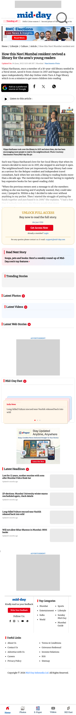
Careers (11, 656)
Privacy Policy (14, 661)
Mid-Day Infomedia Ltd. (37, 672)
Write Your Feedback (19, 610)
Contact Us (13, 647)
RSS (43, 656)
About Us (12, 643)
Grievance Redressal (51, 647)
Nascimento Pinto (52, 63)
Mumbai (44, 606)
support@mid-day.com (55, 239)
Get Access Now (39, 227)
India (42, 615)
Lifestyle (62, 610)
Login (46, 233)
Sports (61, 606)
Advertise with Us (16, 652)
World (42, 619)
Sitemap (46, 661)
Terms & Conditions (51, 643)
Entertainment (47, 610)
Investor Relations (50, 652)
